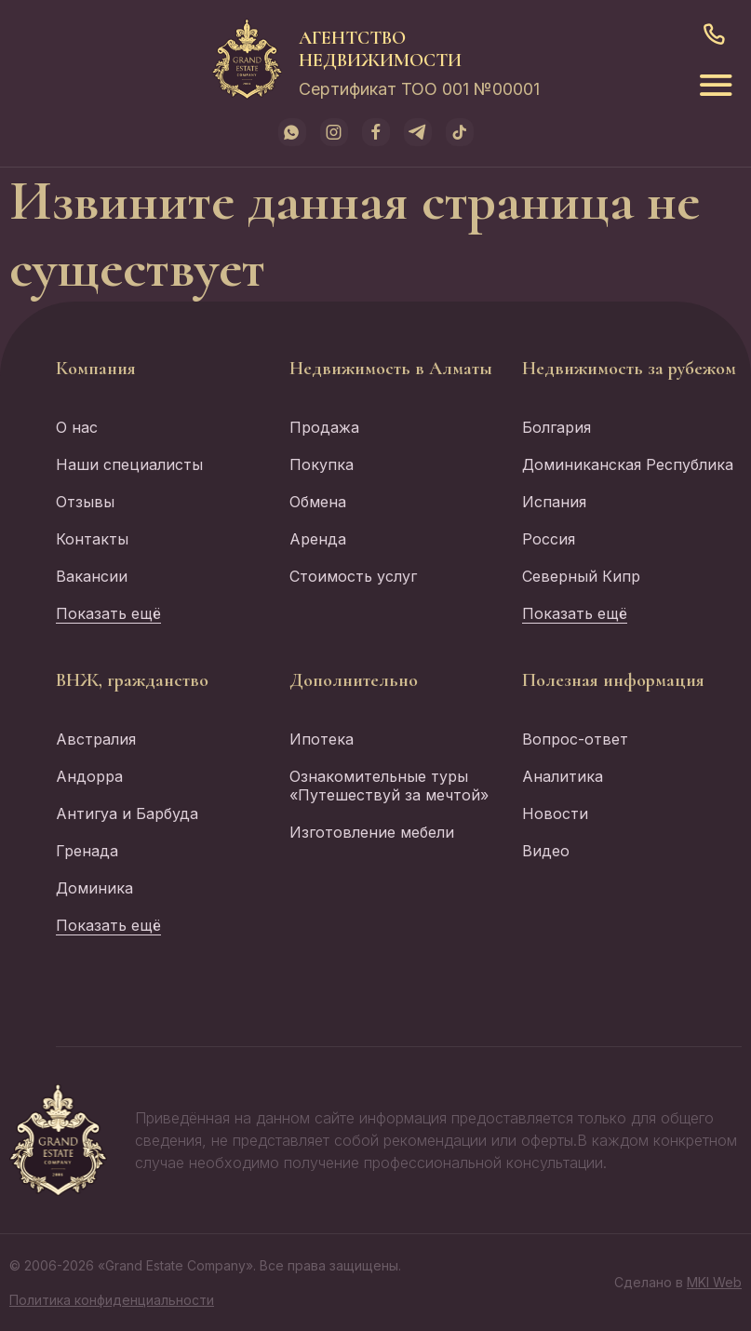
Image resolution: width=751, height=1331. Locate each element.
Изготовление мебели (371, 832)
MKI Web (714, 1282)
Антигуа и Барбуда (127, 813)
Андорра (89, 776)
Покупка (321, 464)
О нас (77, 427)
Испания (554, 501)
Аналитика (562, 776)
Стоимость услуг (353, 576)
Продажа (324, 427)
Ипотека (321, 739)
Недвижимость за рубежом (629, 368)
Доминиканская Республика (627, 464)
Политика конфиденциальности (111, 1300)
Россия (548, 539)
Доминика (94, 888)
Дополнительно (353, 680)
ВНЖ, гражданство (132, 680)
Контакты (92, 539)
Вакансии (91, 576)
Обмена (317, 501)
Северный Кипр (581, 576)
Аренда (317, 539)
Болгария (556, 427)
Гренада (87, 850)
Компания (96, 368)
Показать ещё (108, 613)
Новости (555, 813)
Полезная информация (613, 680)
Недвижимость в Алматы (390, 368)
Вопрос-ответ (575, 739)
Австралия (96, 739)
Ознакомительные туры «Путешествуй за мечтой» (389, 785)
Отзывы (85, 501)
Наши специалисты (129, 464)
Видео (546, 850)
